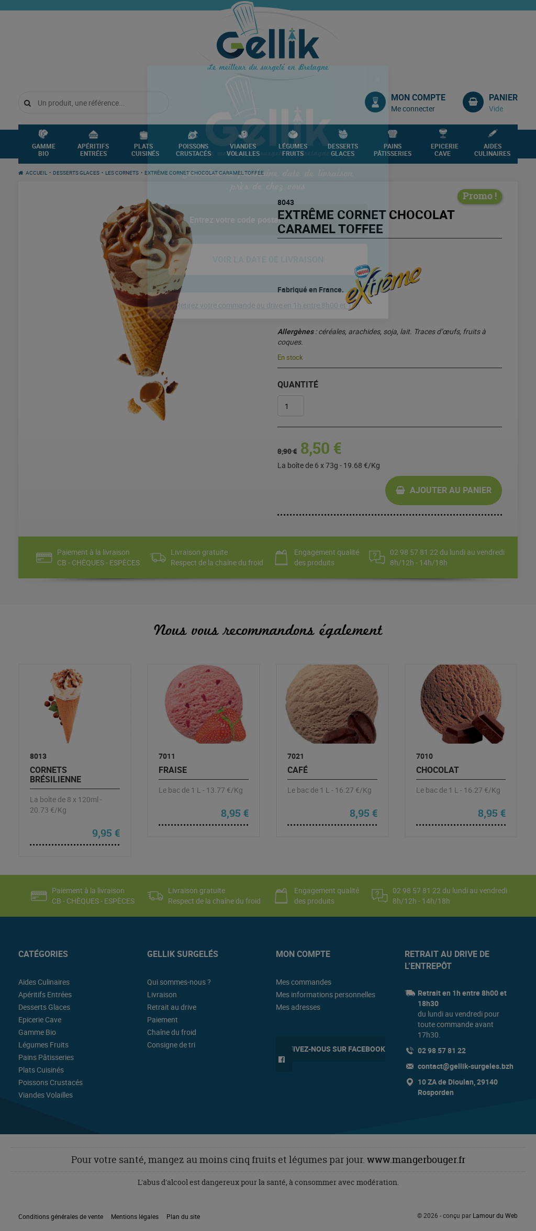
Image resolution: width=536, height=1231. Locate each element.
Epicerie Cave (445, 153)
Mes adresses (298, 1007)
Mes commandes (303, 982)
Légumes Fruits (292, 153)
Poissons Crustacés (193, 153)
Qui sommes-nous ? (179, 982)
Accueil (36, 172)
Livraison (162, 994)
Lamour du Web (495, 1215)
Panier (503, 97)
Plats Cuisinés (145, 153)
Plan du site (183, 1216)
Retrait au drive (171, 1007)
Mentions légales (135, 1216)
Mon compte (418, 97)
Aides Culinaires (492, 153)
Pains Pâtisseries (392, 153)
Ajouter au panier (451, 490)
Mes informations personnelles (325, 994)
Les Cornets (122, 172)
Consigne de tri (171, 1045)
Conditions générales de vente (60, 1216)
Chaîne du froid (171, 1032)
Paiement (162, 1019)
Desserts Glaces (343, 153)
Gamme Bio (43, 153)
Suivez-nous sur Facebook (334, 1049)
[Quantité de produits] (290, 405)
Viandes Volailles (243, 153)
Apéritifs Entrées (93, 153)
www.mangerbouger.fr (416, 1159)
